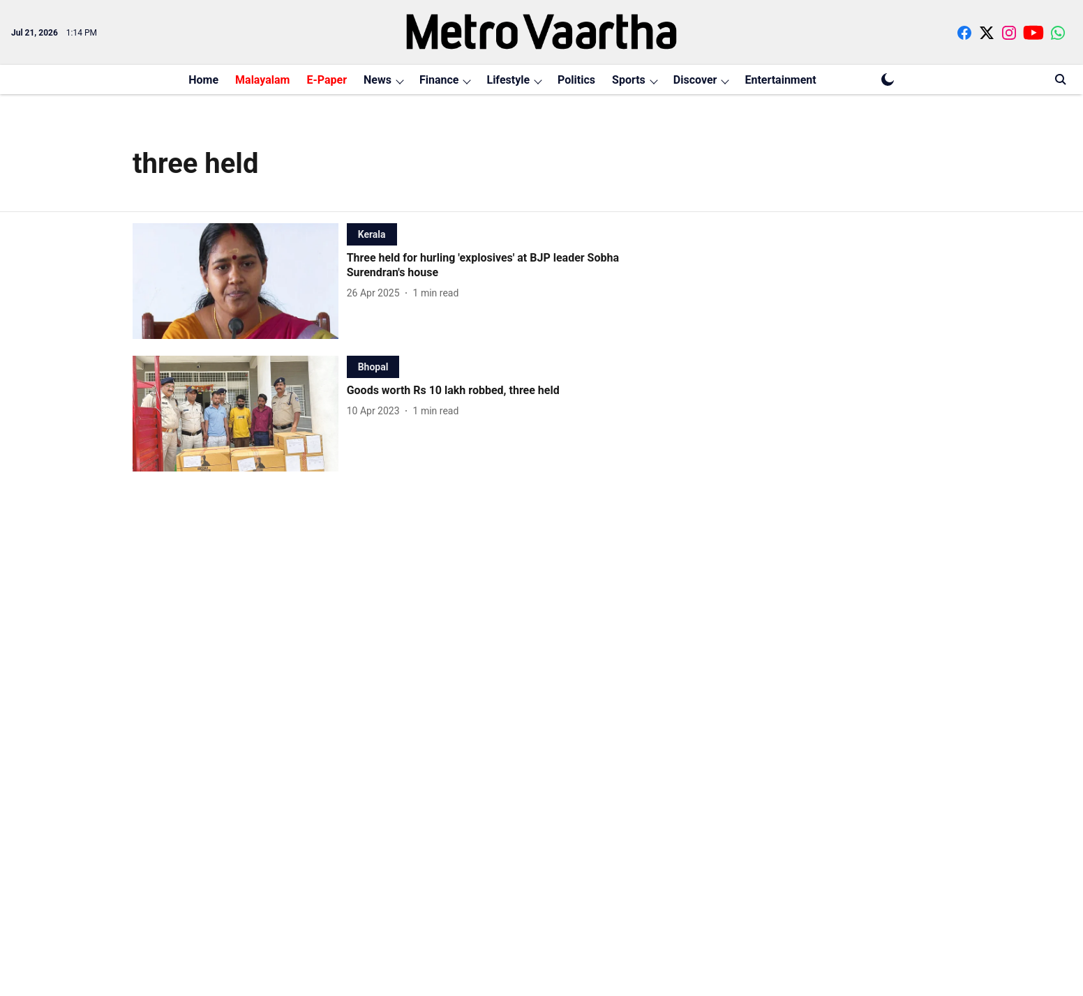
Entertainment (780, 79)
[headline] (507, 265)
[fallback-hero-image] (240, 281)
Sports (628, 79)
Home (203, 79)
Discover (695, 79)
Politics (576, 79)
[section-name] (372, 234)
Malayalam (262, 79)
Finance (439, 79)
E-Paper (326, 79)
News (377, 79)
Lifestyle (508, 79)
